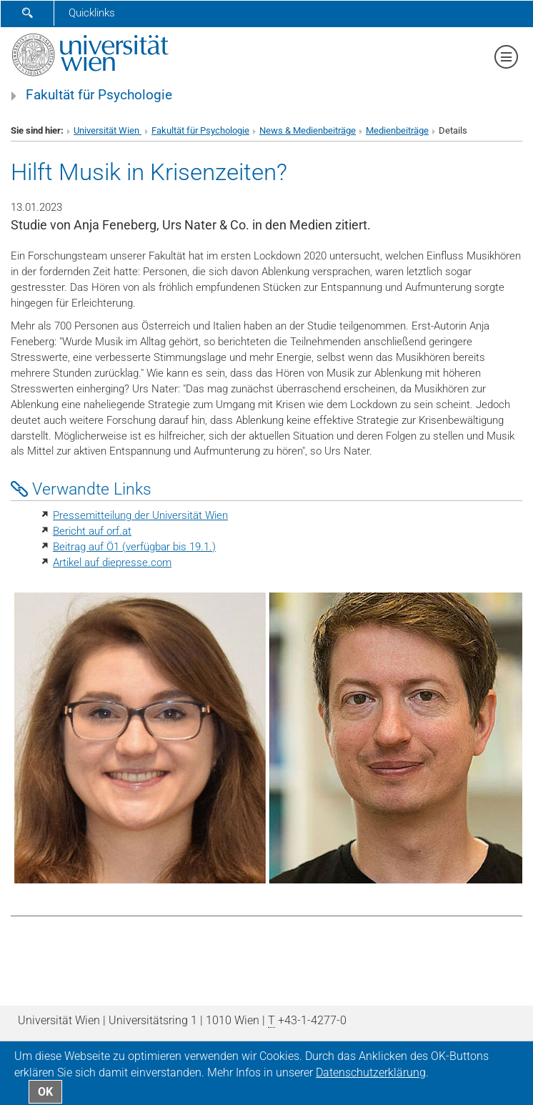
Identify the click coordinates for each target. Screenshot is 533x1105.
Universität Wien (107, 130)
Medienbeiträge (397, 130)
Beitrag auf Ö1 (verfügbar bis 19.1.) (134, 546)
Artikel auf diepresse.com (112, 562)
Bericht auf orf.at (92, 531)
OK (45, 1092)
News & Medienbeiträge (307, 130)
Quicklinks (92, 12)
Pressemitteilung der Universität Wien (140, 515)
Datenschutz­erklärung (371, 1072)
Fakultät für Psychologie (99, 95)
